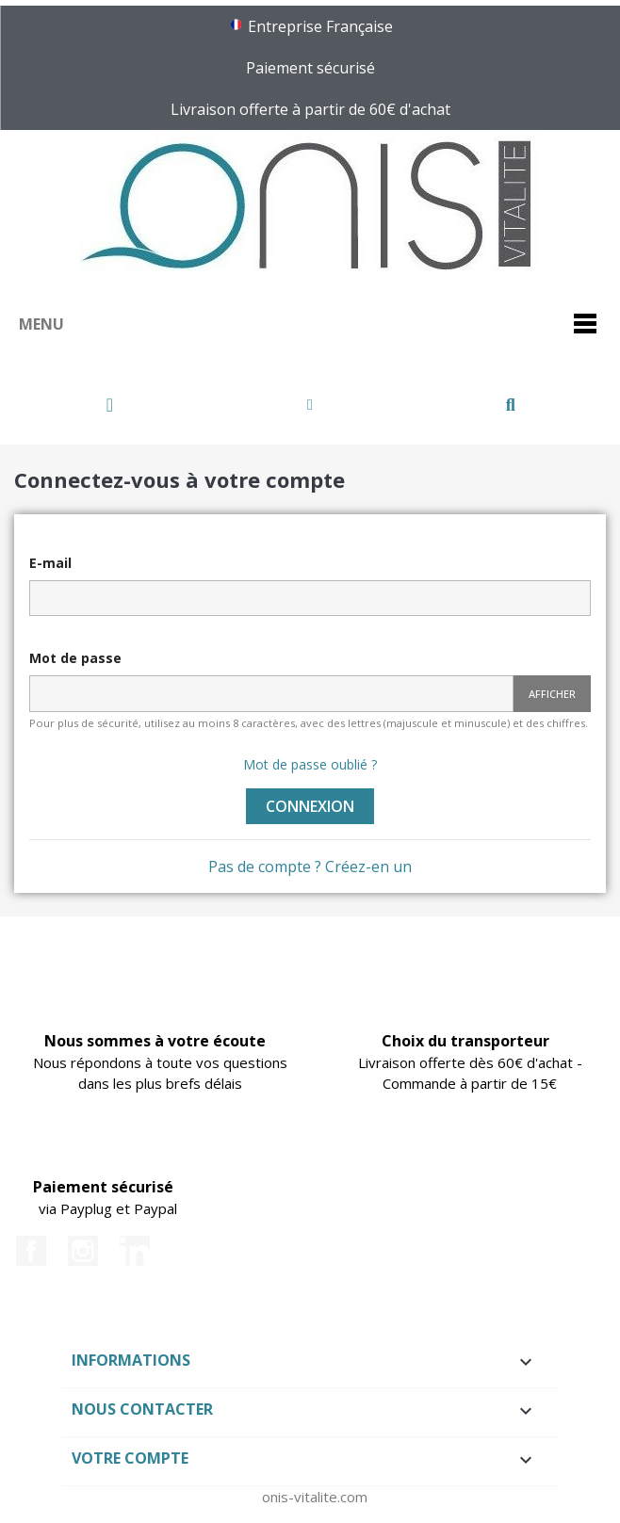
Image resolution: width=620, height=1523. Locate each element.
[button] (110, 405)
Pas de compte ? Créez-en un (310, 866)
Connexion (310, 806)
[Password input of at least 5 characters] (271, 693)
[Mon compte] (310, 405)
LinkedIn (135, 1251)
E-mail (50, 563)
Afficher (552, 694)
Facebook (31, 1251)
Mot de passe (75, 658)
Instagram (83, 1251)
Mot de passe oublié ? (310, 764)
